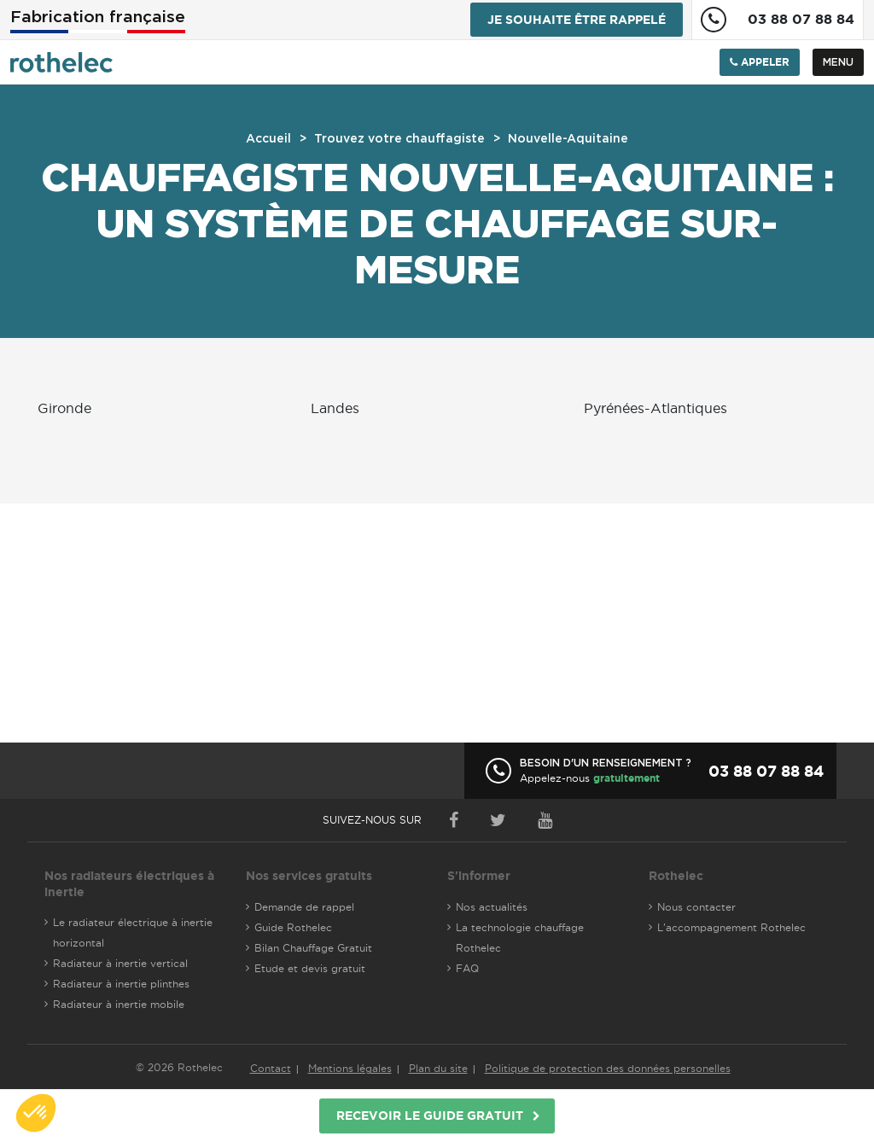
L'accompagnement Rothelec (731, 927)
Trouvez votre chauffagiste (399, 139)
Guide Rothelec (293, 927)
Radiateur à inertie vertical (120, 963)
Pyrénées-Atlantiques (655, 408)
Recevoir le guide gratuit (429, 1115)
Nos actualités (491, 906)
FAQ (467, 968)
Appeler (760, 61)
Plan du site (438, 1068)
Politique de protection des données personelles (608, 1068)
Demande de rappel (304, 906)
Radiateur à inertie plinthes (121, 983)
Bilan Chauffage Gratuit (313, 947)
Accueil (268, 139)
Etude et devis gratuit (309, 968)
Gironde (64, 408)
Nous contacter (696, 906)
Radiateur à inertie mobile (118, 1004)
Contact (270, 1068)
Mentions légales (350, 1068)
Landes (335, 408)
